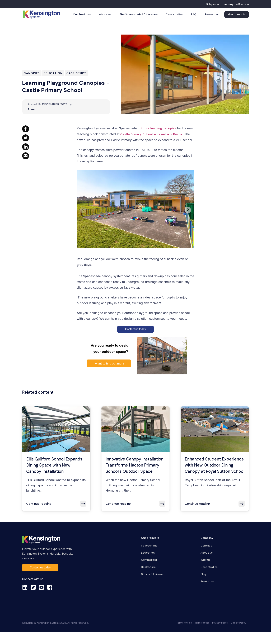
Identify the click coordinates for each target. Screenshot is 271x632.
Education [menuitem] (148, 552)
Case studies (174, 14)
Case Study (76, 73)
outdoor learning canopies (157, 128)
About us (105, 14)
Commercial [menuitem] (149, 560)
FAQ (193, 14)
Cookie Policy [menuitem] (238, 622)
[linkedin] (25, 587)
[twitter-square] (33, 587)
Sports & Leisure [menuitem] (152, 574)
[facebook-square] (50, 587)
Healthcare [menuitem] (148, 567)
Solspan (211, 4)
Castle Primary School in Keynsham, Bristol (151, 134)
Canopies (32, 73)
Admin (32, 109)
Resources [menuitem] (207, 581)
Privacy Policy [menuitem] (220, 622)
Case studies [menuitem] (208, 567)
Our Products (82, 14)
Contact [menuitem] (206, 545)
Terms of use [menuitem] (202, 622)
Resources (211, 14)
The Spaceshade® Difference (138, 14)
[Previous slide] (83, 210)
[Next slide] (188, 210)
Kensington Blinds (235, 4)
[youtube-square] (41, 587)
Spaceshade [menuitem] (149, 545)
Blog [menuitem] (203, 574)
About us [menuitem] (206, 552)
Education (53, 73)
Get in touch (236, 14)
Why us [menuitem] (205, 560)
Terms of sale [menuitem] (184, 622)
